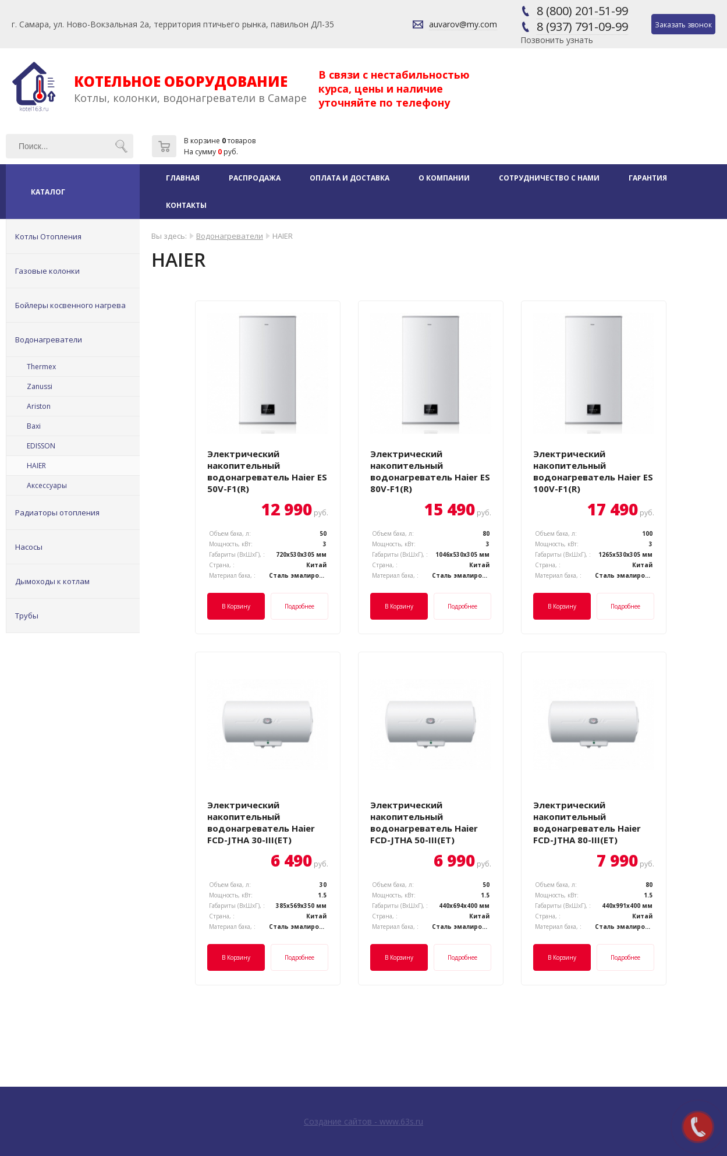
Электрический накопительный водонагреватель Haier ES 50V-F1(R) (267, 471)
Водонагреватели (48, 339)
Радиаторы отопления (57, 512)
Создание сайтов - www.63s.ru (363, 1121)
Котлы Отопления (48, 236)
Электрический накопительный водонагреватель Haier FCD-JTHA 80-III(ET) (587, 822)
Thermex (41, 367)
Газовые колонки (47, 271)
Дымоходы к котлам (52, 581)
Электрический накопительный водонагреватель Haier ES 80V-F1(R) (430, 471)
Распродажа (255, 178)
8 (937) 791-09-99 (582, 26)
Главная (183, 178)
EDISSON (41, 446)
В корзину (236, 606)
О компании (444, 178)
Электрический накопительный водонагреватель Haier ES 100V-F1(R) (593, 471)
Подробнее (299, 606)
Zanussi (39, 386)
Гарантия (648, 178)
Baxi (34, 426)
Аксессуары (47, 485)
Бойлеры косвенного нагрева (70, 305)
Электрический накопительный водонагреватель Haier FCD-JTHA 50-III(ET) (424, 822)
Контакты (186, 205)
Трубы (26, 615)
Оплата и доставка (349, 178)
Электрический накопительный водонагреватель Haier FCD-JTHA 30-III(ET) (261, 822)
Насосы (28, 547)
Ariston (39, 406)
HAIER (36, 466)
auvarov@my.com (463, 24)
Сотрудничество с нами (549, 178)
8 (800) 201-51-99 (582, 11)
